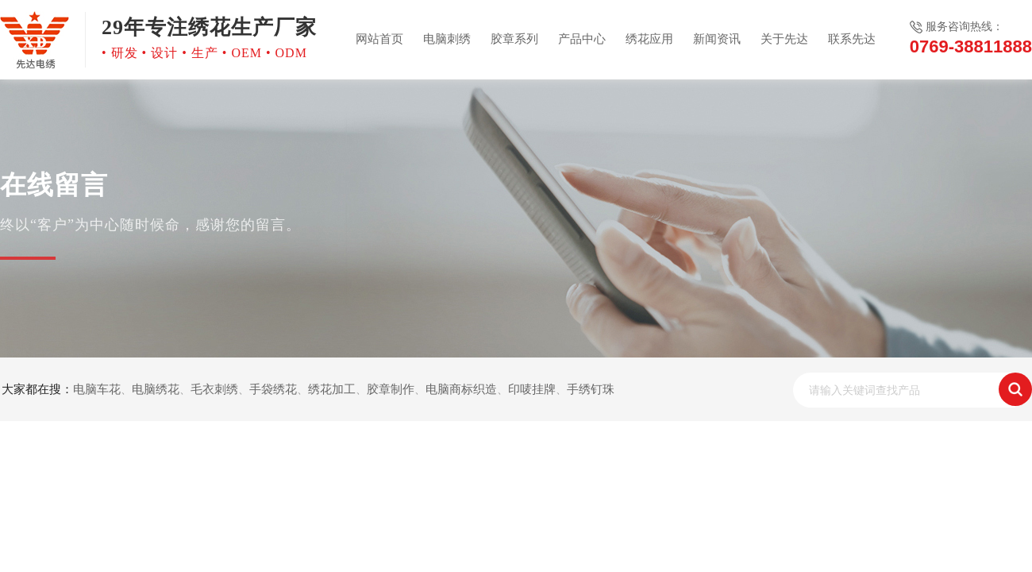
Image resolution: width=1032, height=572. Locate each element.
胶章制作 (390, 389)
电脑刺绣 (447, 39)
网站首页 (379, 39)
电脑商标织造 (461, 389)
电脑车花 (97, 389)
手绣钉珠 (590, 389)
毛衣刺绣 (214, 389)
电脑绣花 (155, 389)
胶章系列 (514, 39)
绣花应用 (649, 39)
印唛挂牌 (532, 389)
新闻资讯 (717, 39)
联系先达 (852, 39)
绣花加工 (332, 389)
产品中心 (582, 39)
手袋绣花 (273, 389)
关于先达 (784, 39)
